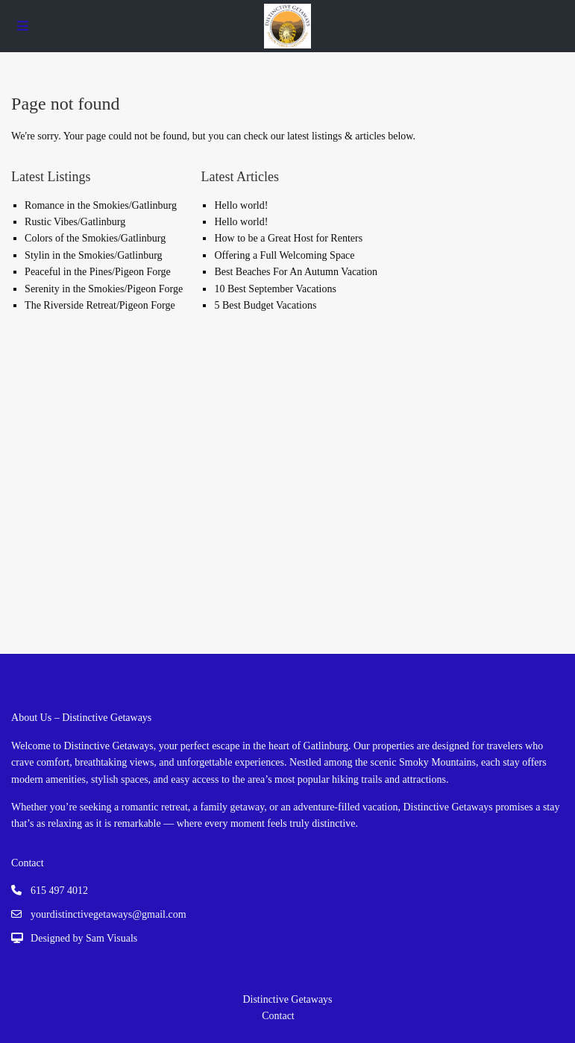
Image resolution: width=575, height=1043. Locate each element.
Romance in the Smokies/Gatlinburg (101, 205)
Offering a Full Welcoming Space (284, 255)
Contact (278, 1015)
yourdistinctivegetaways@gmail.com (108, 914)
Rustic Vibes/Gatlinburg (75, 221)
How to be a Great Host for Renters (288, 238)
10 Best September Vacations (275, 288)
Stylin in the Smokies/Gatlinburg (93, 255)
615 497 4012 (59, 890)
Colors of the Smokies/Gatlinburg (95, 238)
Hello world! (241, 205)
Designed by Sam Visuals (84, 938)
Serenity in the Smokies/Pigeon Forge (104, 288)
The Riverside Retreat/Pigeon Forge (100, 305)
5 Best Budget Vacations (265, 305)
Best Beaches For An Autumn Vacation (295, 271)
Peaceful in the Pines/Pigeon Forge (98, 271)
